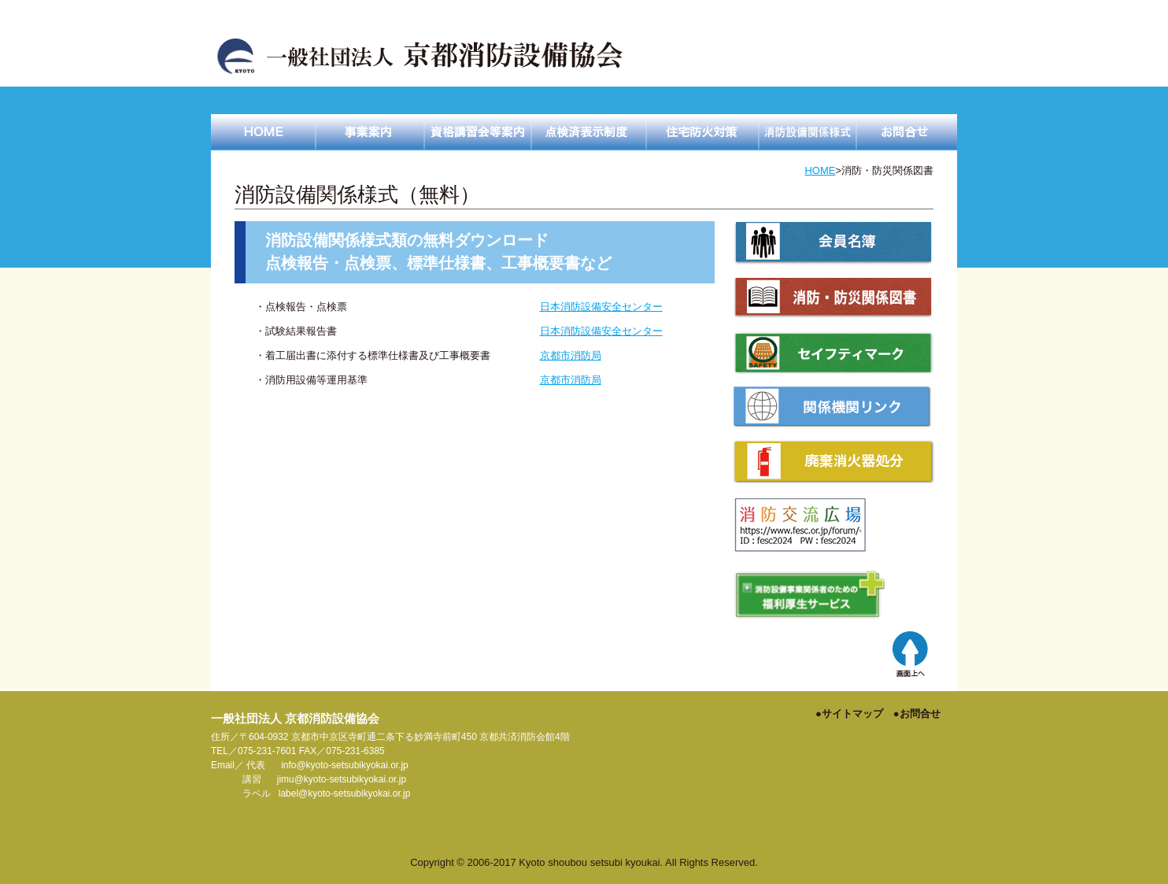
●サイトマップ (849, 713)
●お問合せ (917, 713)
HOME (819, 170)
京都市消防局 (570, 355)
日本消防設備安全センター (601, 307)
